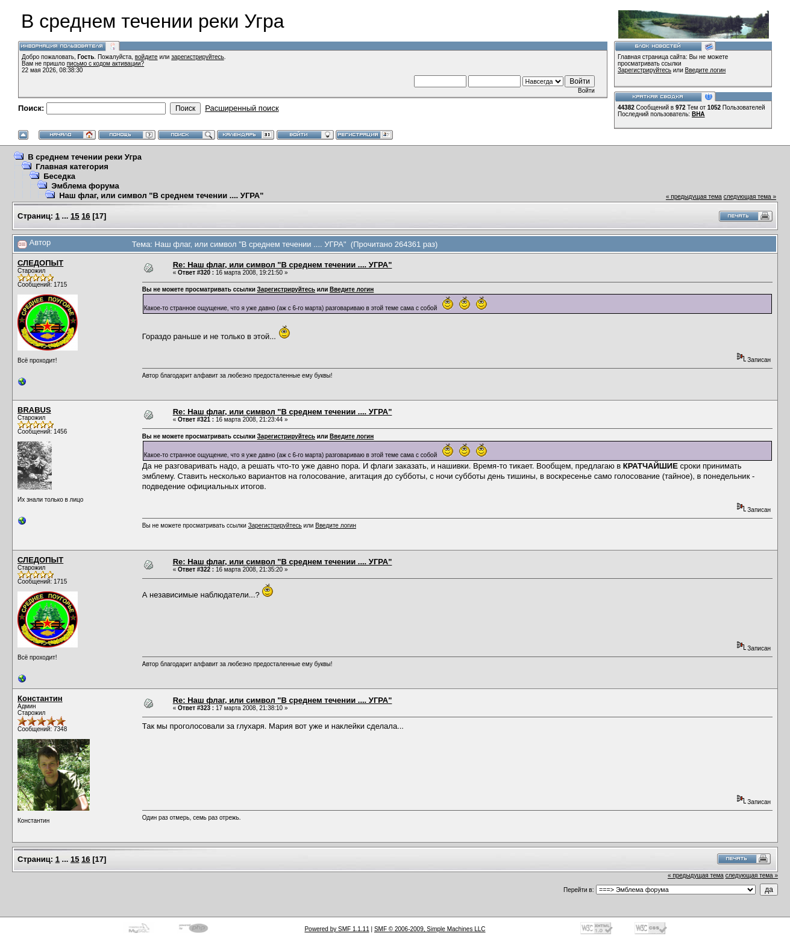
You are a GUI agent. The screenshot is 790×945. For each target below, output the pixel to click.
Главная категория (72, 166)
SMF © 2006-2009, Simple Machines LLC (430, 929)
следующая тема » (750, 196)
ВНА (698, 114)
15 (75, 215)
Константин (40, 698)
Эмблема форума (85, 185)
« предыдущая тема (694, 196)
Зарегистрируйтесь (644, 70)
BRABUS (34, 409)
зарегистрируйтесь (197, 57)
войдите (146, 57)
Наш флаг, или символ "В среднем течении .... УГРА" (161, 195)
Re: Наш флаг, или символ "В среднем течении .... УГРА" (282, 264)
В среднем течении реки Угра (85, 156)
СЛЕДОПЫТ (40, 262)
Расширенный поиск (241, 108)
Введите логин (705, 70)
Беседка (59, 176)
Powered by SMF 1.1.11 (336, 929)
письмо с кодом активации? (106, 63)
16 (85, 215)
